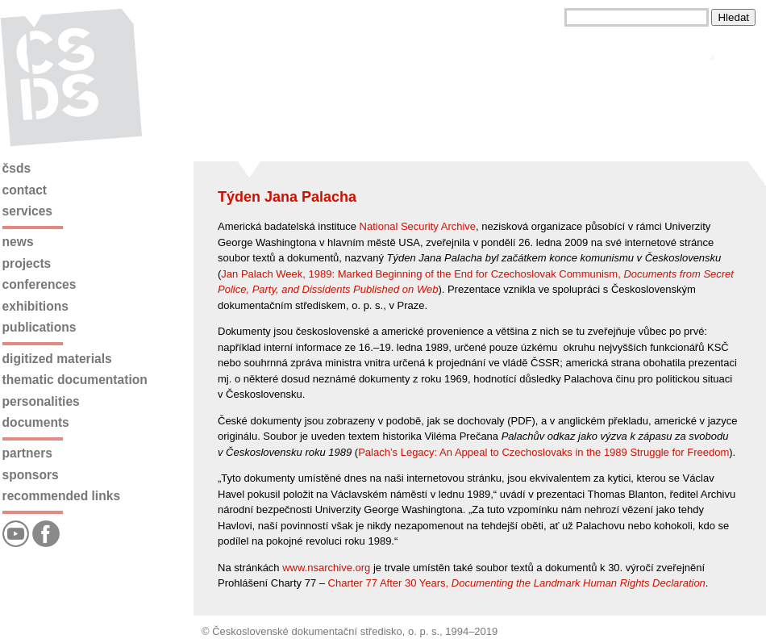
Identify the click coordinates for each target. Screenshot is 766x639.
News (18, 241)
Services (27, 211)
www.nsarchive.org (326, 568)
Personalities (41, 401)
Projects (27, 263)
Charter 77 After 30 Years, (517, 583)
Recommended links (61, 496)
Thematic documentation (75, 379)
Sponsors (30, 475)
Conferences (39, 284)
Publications (39, 327)
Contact (24, 190)
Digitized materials (57, 358)
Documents (35, 422)
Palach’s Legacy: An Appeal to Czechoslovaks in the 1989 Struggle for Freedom (543, 452)
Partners (27, 453)
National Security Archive (418, 226)
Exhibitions (35, 306)
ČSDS (16, 168)
